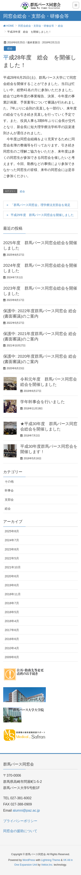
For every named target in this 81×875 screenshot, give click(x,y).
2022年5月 (12, 558)
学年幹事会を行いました (42, 402)
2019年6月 (12, 585)
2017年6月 (12, 630)
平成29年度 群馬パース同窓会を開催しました (44, 215)
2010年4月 (12, 648)
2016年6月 (12, 639)
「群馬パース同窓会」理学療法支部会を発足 (40, 205)
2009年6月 (12, 657)
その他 (9, 481)
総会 (9, 48)
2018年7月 (12, 603)
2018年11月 (13, 594)
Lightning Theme (50, 860)
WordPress (28, 860)
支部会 (9, 499)
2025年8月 (12, 531)
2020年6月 (12, 576)
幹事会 (9, 490)
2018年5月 (12, 612)
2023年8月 (12, 549)
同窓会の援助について (20, 831)
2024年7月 (12, 540)
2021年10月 (13, 567)
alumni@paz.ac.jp (26, 810)
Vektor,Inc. (47, 864)
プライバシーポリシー (20, 821)
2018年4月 (12, 621)
